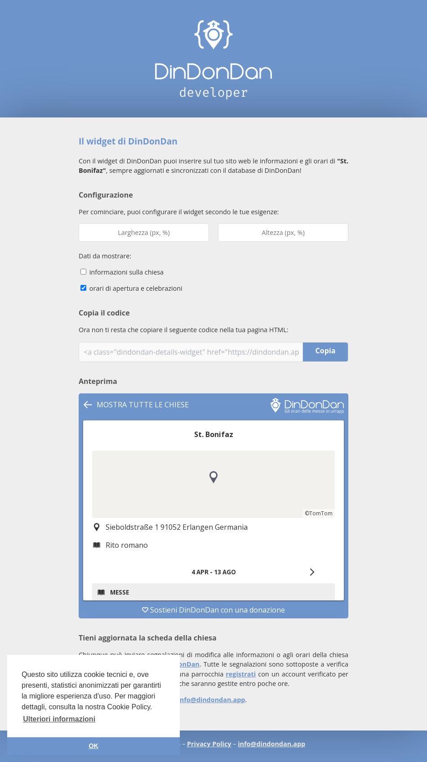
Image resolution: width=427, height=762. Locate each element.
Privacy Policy (209, 743)
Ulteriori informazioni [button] (59, 719)
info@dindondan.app (211, 699)
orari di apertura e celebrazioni (131, 288)
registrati (241, 674)
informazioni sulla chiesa (122, 272)
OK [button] (93, 745)
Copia (326, 351)
